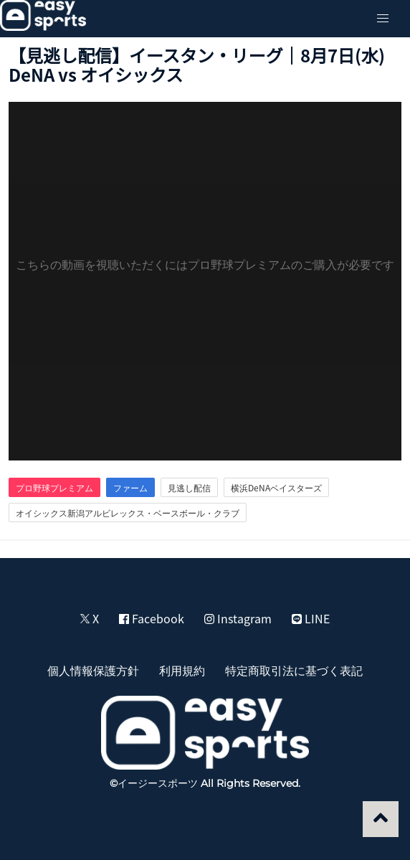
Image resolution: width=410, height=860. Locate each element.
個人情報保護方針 (93, 670)
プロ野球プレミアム (54, 487)
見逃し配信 (189, 487)
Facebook (151, 618)
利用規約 (182, 670)
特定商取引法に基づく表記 (294, 670)
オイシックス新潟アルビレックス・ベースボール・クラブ (127, 512)
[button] (382, 18)
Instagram (238, 618)
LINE (311, 618)
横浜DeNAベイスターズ (276, 487)
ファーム (130, 487)
